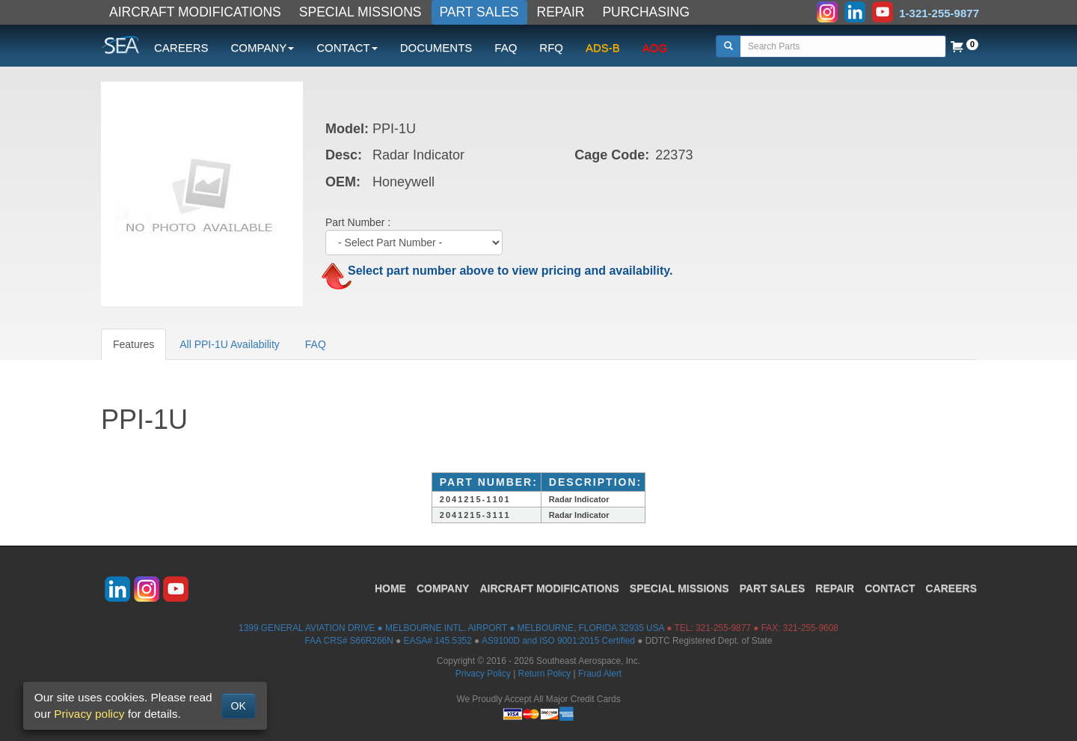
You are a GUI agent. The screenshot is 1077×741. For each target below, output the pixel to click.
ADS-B (603, 47)
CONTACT (890, 588)
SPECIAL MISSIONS (360, 11)
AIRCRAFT (549, 588)
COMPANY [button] (263, 47)
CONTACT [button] (346, 47)
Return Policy (544, 673)
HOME (390, 588)
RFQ (551, 47)
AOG (654, 47)
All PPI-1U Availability (230, 344)
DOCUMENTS (436, 47)
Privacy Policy (483, 673)
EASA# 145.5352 (438, 640)
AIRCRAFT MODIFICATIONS (195, 11)
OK (238, 706)
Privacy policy (89, 713)
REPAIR (561, 11)
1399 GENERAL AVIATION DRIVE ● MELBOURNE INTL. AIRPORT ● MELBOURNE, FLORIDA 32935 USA (451, 628)
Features (133, 344)
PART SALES (479, 11)
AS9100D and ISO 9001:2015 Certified (558, 640)
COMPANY (443, 588)
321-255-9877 (723, 628)
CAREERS (181, 47)
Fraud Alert (600, 673)
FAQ (505, 47)
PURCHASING (646, 11)
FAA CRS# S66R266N (348, 640)
